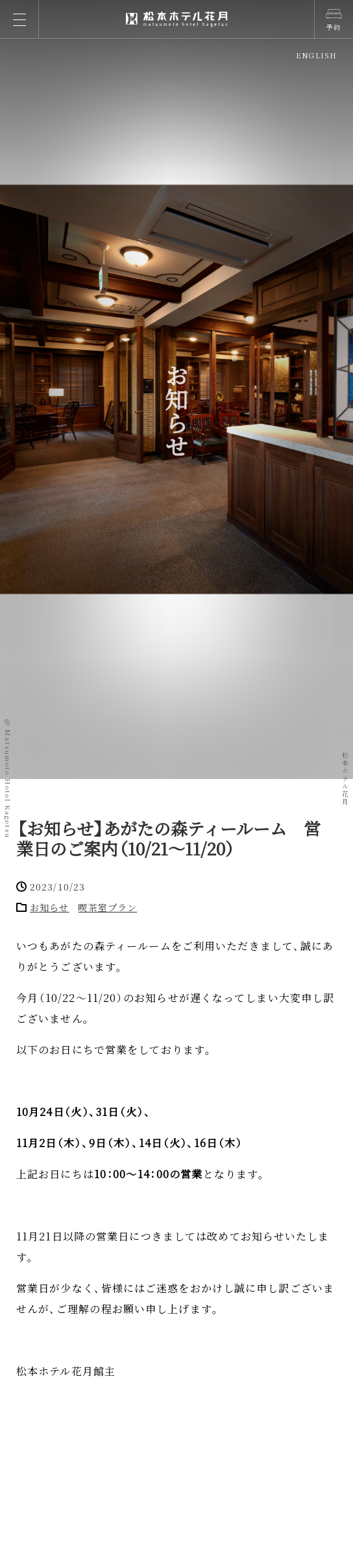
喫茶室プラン (107, 907)
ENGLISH (316, 55)
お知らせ (49, 907)
